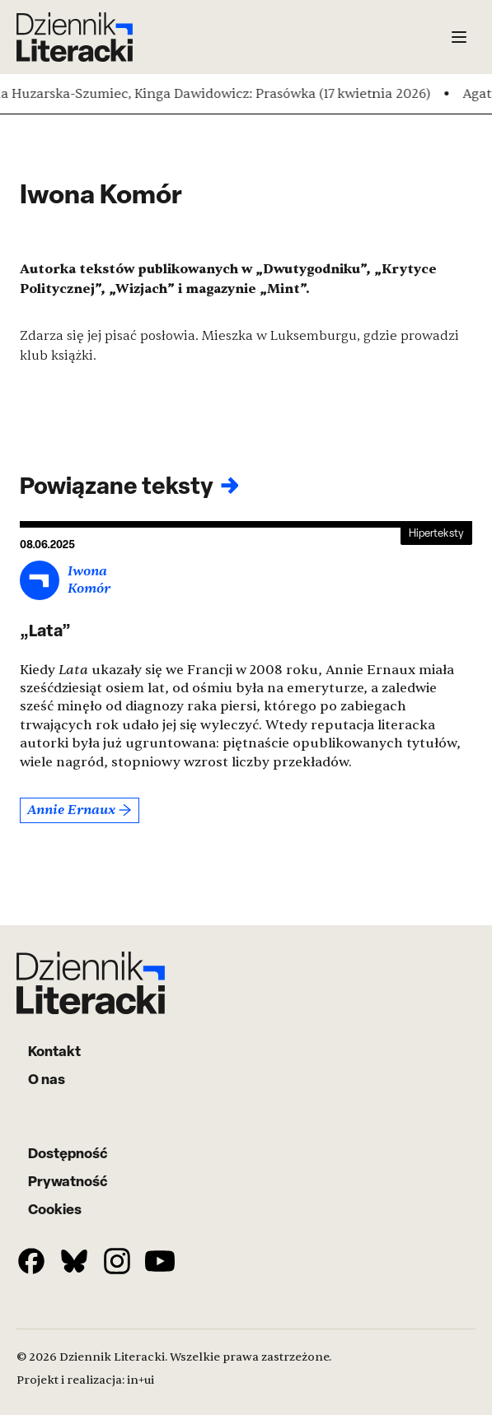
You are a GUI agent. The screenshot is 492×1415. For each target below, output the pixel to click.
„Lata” (45, 630)
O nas (46, 1078)
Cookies (55, 1208)
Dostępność (68, 1152)
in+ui (140, 1380)
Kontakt (54, 1050)
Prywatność (68, 1180)
